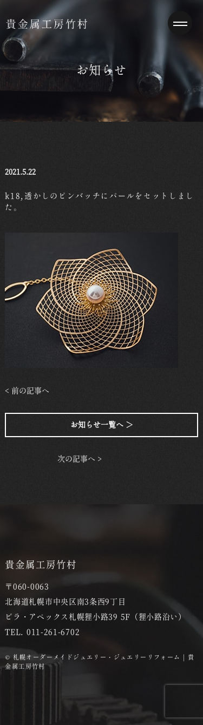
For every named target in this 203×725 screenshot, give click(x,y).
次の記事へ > (79, 459)
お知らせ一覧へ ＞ (101, 425)
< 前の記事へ (27, 390)
